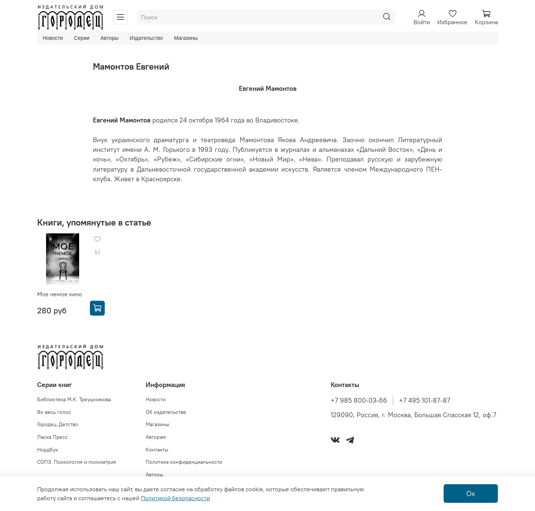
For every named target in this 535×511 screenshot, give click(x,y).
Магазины (186, 38)
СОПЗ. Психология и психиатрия (76, 462)
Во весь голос (54, 412)
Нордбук (47, 449)
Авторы (110, 38)
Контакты (157, 449)
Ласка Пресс (52, 437)
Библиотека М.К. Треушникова (74, 399)
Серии (81, 38)
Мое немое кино (59, 294)
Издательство (146, 38)
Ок (470, 493)
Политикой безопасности (175, 498)
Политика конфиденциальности (184, 462)
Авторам (156, 437)
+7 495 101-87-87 (424, 400)
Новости (53, 38)
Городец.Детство (57, 424)
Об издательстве (166, 412)
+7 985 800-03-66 (359, 400)
